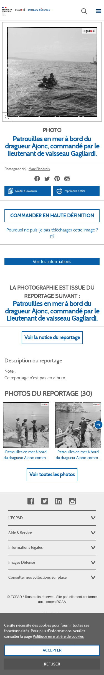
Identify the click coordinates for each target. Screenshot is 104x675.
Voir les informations (52, 261)
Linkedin (58, 501)
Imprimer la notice (70, 190)
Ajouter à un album (22, 190)
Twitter (44, 501)
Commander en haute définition (52, 216)
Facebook (30, 501)
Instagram (72, 501)
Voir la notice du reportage (52, 337)
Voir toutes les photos (52, 475)
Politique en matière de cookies (58, 643)
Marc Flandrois (39, 169)
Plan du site (52, 614)
